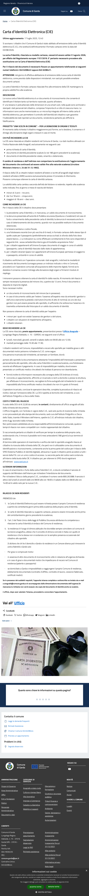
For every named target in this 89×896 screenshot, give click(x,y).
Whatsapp (28, 615)
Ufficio (19, 603)
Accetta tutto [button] (35, 887)
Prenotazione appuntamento (29, 834)
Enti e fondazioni (8, 799)
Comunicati (71, 790)
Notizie (69, 786)
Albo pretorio (50, 850)
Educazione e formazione (50, 788)
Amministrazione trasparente (51, 834)
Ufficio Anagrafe (70, 331)
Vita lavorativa (29, 796)
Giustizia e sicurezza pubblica (53, 795)
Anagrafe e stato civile (32, 788)
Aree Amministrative (9, 790)
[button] (44, 892)
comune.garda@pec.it (10, 858)
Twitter (18, 615)
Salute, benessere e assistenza (52, 814)
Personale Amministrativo (7, 809)
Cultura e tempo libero (32, 792)
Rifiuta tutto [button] (53, 887)
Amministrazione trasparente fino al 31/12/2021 (52, 843)
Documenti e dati (8, 814)
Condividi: (9, 610)
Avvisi (69, 794)
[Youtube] (70, 11)
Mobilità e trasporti (30, 809)
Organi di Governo (8, 786)
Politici (4, 803)
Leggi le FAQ (28, 847)
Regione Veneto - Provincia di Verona (18, 3)
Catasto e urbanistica (31, 805)
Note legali (49, 866)
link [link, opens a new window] (67, 882)
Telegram (40, 615)
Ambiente (49, 808)
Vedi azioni (7, 620)
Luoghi (69, 806)
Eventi (69, 810)
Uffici (3, 794)
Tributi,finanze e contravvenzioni (51, 803)
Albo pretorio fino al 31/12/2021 (52, 856)
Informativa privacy (52, 862)
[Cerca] (84, 11)
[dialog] (44, 882)
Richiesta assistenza (31, 851)
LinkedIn (50, 615)
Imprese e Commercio (31, 800)
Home (5, 21)
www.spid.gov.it (21, 461)
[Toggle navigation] (4, 11)
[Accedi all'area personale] (79, 3)
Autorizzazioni (50, 820)
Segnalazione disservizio (28, 842)
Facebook (8, 615)
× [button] (86, 871)
